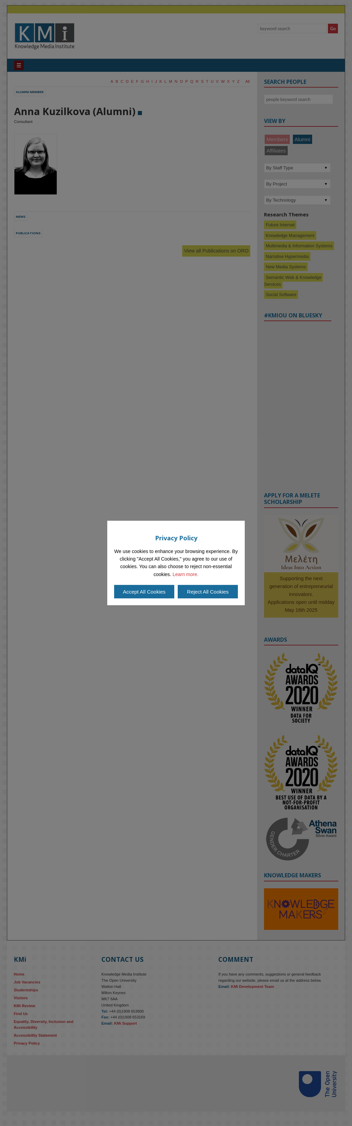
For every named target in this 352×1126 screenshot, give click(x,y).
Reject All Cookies (208, 592)
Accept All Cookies (144, 592)
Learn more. (185, 574)
